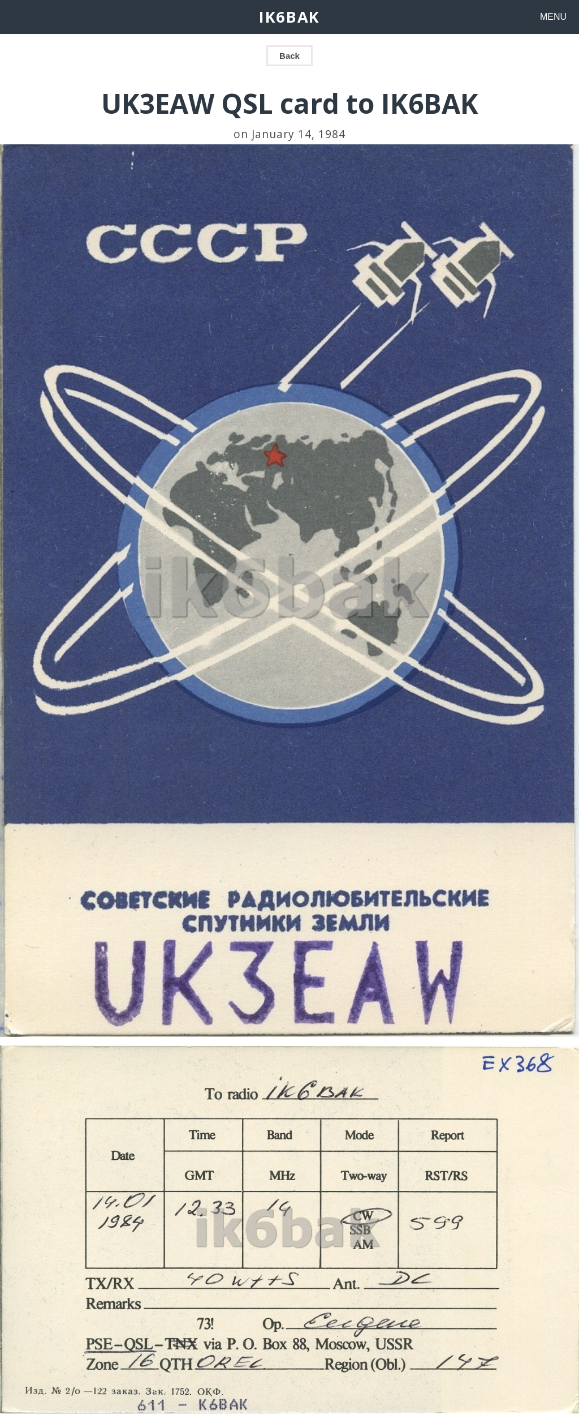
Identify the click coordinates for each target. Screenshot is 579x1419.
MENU (553, 17)
